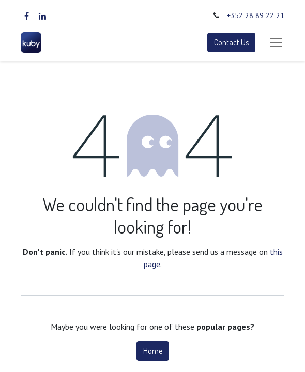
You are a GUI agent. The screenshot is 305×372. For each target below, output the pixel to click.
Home (152, 351)
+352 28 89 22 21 (255, 15)
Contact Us (231, 42)
